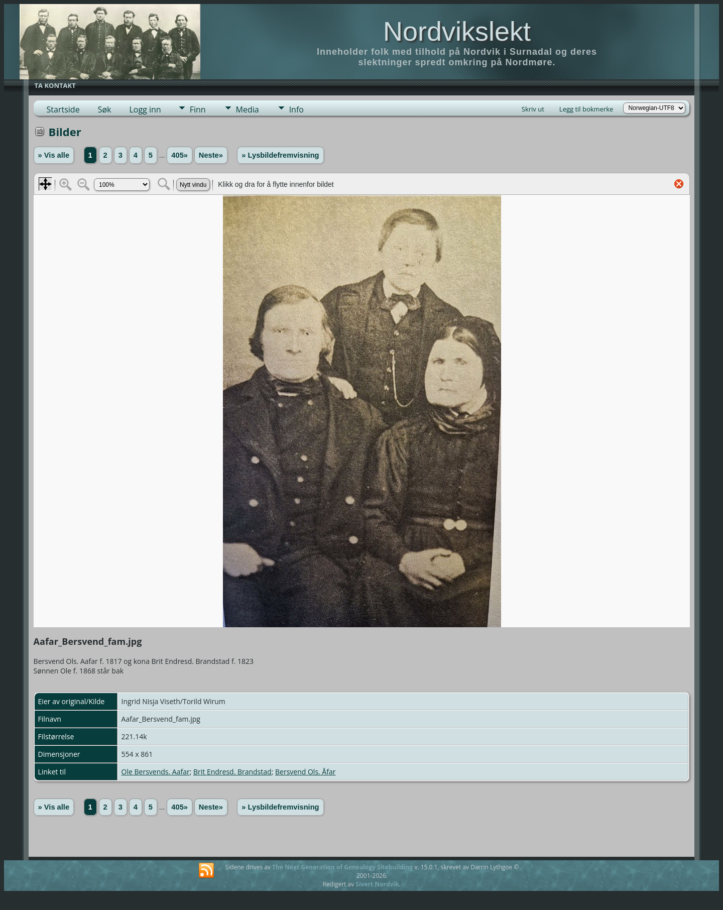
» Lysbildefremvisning (280, 155)
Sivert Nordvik (377, 884)
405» (179, 155)
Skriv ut (533, 108)
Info (296, 109)
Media (247, 109)
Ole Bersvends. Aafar (156, 771)
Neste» (211, 155)
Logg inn (145, 109)
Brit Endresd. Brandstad (232, 771)
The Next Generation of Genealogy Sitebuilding (342, 867)
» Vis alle (53, 155)
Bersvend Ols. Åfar (305, 771)
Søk (104, 109)
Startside (63, 109)
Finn (198, 109)
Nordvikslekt (457, 31)
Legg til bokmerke (586, 108)
